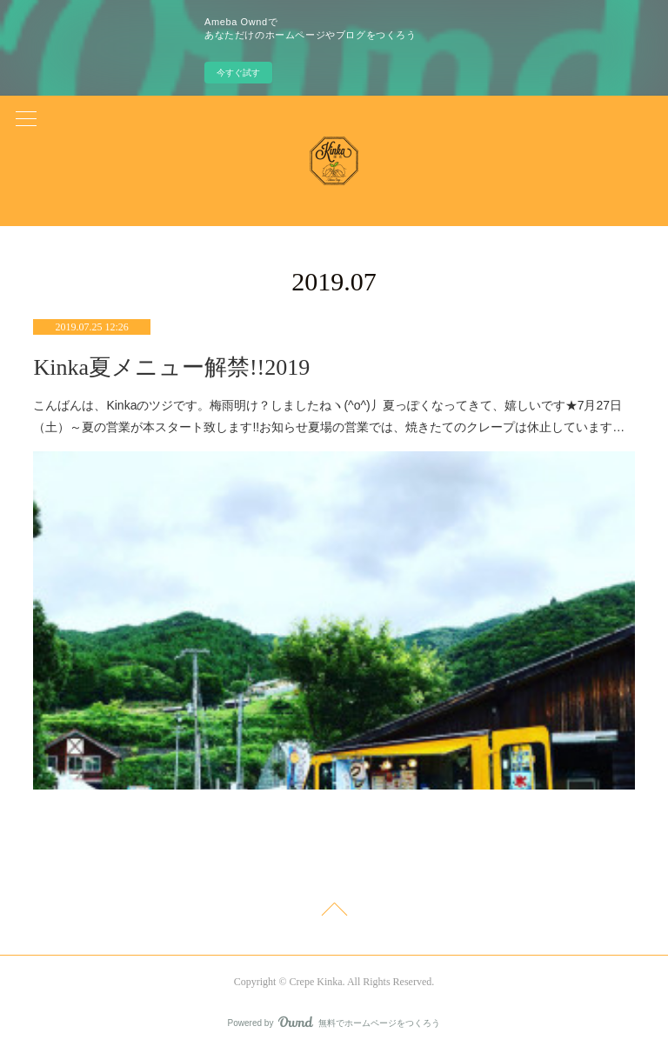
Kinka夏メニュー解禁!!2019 (171, 367)
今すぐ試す (238, 72)
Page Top (334, 912)
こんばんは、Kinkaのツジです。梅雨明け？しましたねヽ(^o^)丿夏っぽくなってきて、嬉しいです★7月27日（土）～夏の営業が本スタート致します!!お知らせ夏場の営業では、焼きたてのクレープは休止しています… (329, 416)
